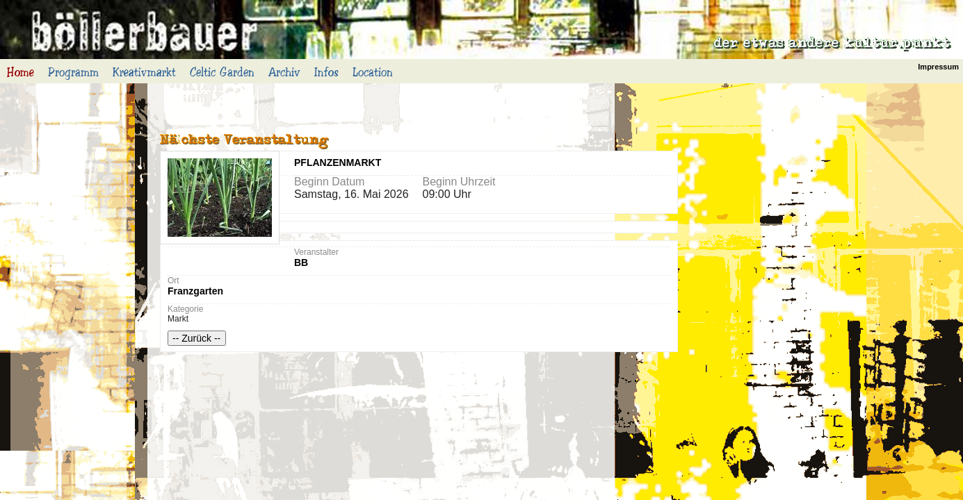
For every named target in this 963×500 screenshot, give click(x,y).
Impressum (938, 66)
